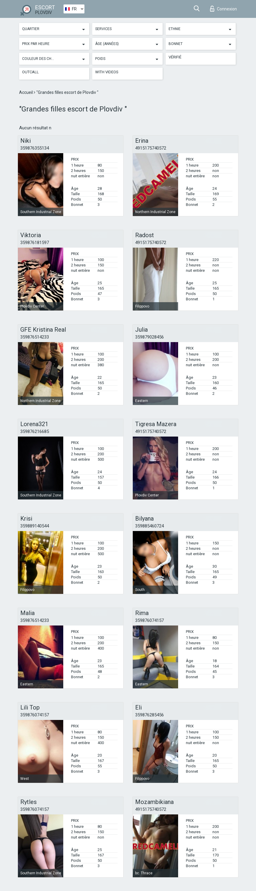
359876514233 (34, 337)
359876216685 (34, 431)
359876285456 (149, 715)
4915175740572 (150, 148)
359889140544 (34, 526)
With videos (106, 72)
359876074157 (149, 620)
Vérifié (175, 57)
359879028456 (149, 337)
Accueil (26, 92)
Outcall (30, 72)
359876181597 (34, 242)
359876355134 (34, 148)
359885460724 (149, 526)
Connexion (223, 8)
